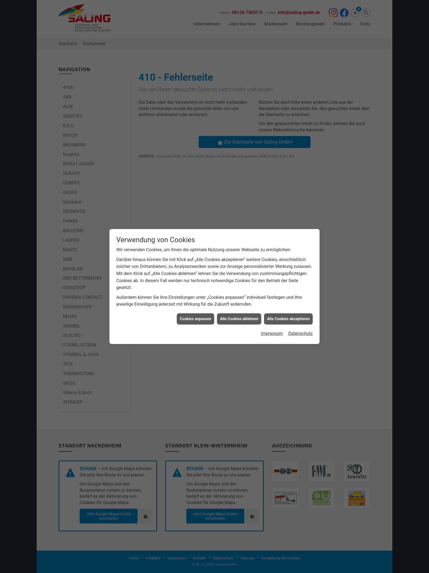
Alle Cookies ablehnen (239, 311)
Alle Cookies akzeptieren (288, 311)
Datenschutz (300, 326)
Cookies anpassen (195, 311)
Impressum (272, 326)
